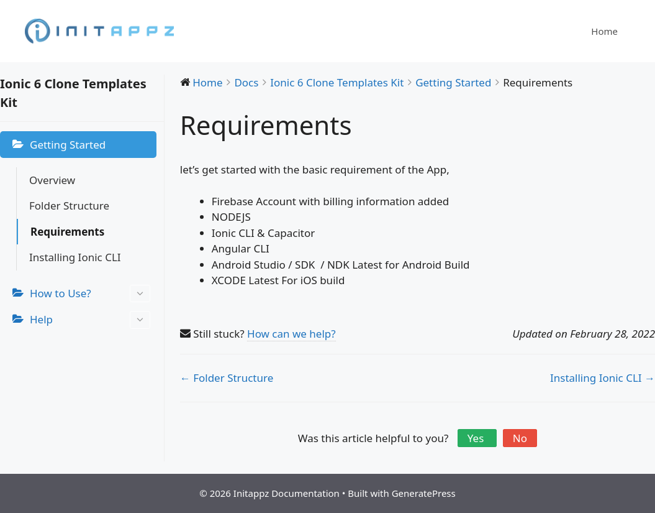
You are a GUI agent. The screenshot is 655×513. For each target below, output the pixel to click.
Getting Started (68, 144)
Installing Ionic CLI (75, 257)
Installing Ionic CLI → (602, 378)
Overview (52, 180)
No (520, 438)
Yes (477, 438)
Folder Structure (69, 205)
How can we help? (291, 333)
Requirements (67, 231)
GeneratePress (424, 493)
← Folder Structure (226, 378)
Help (90, 320)
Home (604, 31)
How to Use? (90, 294)
